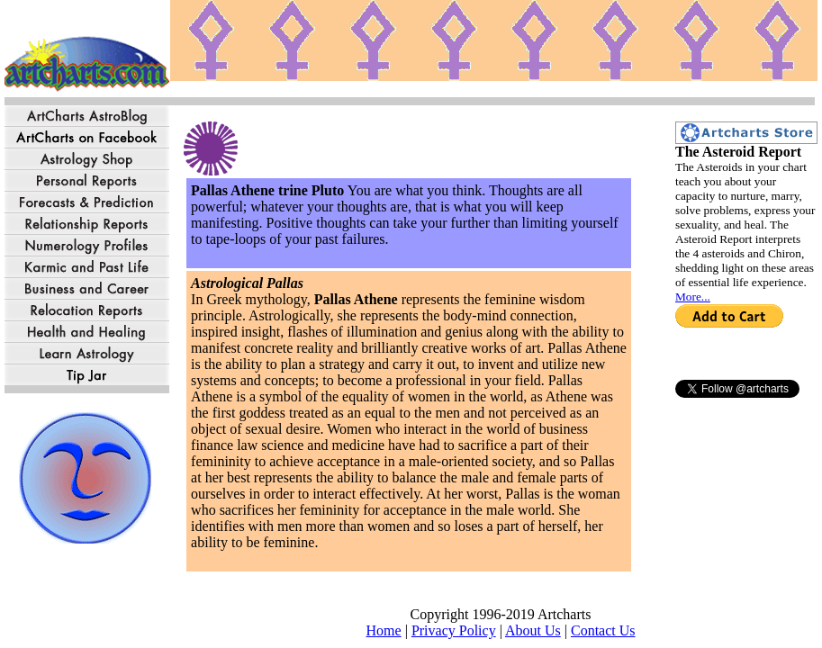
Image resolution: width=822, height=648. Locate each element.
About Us (533, 630)
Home (384, 630)
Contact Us (603, 630)
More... (692, 296)
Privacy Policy (453, 630)
